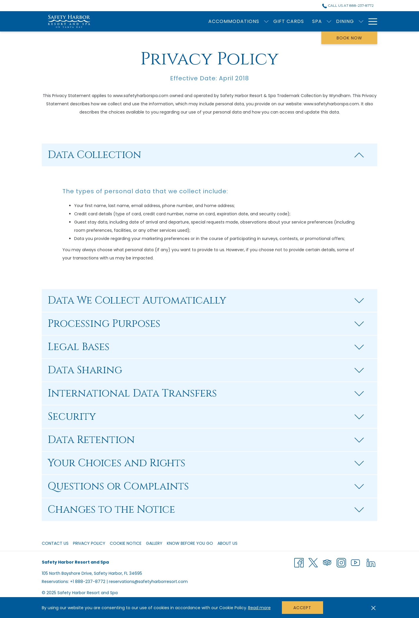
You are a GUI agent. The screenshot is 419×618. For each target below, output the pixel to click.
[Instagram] (341, 562)
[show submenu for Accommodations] (174, 21)
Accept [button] (302, 608)
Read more (259, 608)
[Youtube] (355, 562)
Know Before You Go (190, 543)
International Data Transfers (206, 393)
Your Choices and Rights (206, 463)
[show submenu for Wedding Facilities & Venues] (361, 21)
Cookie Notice (126, 543)
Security (206, 417)
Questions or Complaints (206, 486)
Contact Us (55, 543)
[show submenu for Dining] (268, 21)
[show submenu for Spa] (236, 21)
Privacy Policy (89, 543)
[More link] (370, 21)
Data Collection (206, 155)
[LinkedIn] (371, 562)
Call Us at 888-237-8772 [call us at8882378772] (348, 5)
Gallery (154, 543)
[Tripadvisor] (327, 562)
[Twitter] (313, 562)
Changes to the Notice (206, 510)
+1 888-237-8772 (87, 581)
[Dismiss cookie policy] (373, 607)
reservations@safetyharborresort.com (148, 581)
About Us (227, 543)
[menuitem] (196, 21)
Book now (349, 38)
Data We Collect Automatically (206, 300)
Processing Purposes (206, 324)
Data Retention (206, 440)
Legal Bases (206, 347)
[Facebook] (299, 562)
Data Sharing (206, 370)
